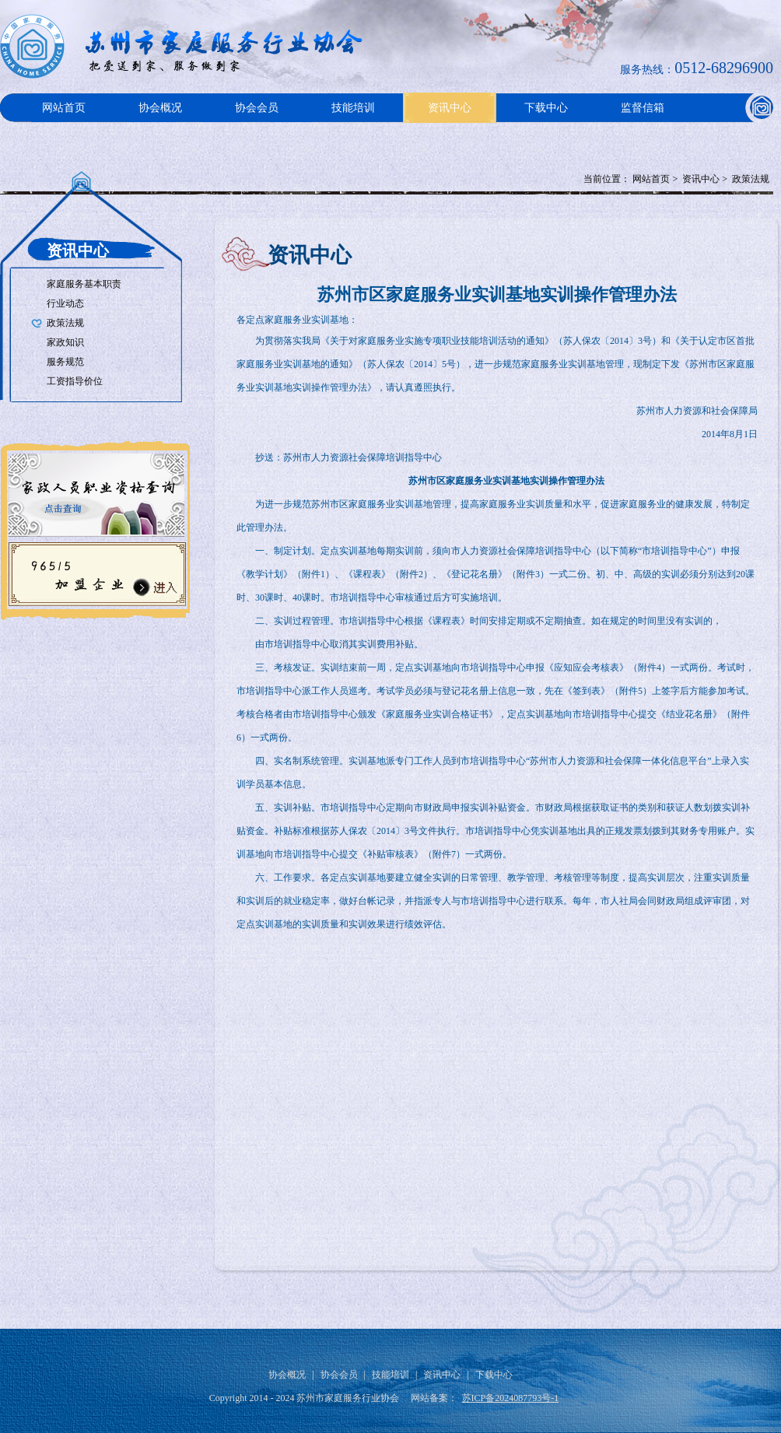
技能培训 (353, 108)
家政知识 (65, 342)
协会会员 (256, 108)
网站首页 (64, 108)
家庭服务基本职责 (84, 284)
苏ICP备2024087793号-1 (510, 1398)
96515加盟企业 (95, 572)
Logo (186, 46)
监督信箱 (642, 108)
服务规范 (65, 361)
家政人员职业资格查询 (95, 490)
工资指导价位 (75, 381)
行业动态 (65, 303)
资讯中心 (449, 108)
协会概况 (160, 108)
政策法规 (750, 178)
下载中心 (546, 108)
